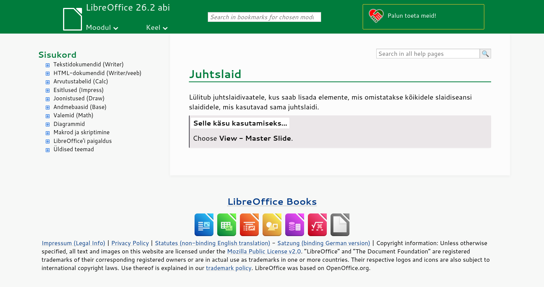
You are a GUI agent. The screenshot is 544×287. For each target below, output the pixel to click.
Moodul (98, 27)
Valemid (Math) (73, 115)
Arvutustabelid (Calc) (80, 81)
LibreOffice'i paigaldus (82, 141)
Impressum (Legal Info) (73, 243)
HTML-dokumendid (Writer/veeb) (97, 73)
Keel (153, 27)
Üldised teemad (73, 149)
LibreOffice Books (272, 201)
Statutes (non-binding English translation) (212, 243)
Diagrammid (69, 124)
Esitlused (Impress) (78, 90)
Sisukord (57, 54)
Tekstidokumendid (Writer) (88, 64)
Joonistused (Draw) (79, 98)
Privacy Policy (130, 243)
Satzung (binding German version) (324, 243)
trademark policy (228, 268)
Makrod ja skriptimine (81, 132)
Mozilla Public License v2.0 (264, 251)
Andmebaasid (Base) (80, 107)
